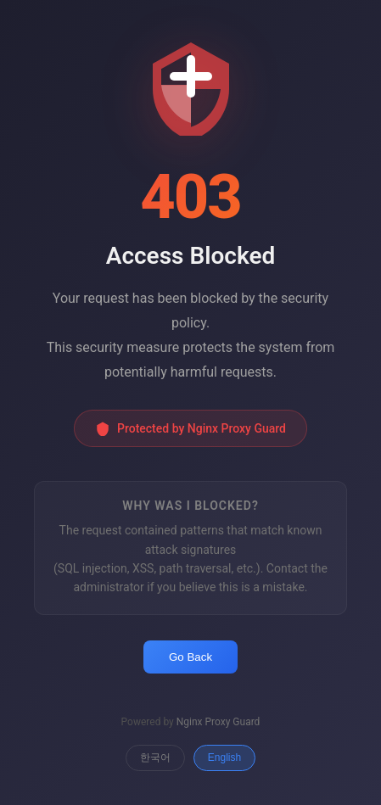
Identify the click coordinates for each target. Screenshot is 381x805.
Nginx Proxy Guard (218, 722)
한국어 (155, 757)
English (224, 757)
